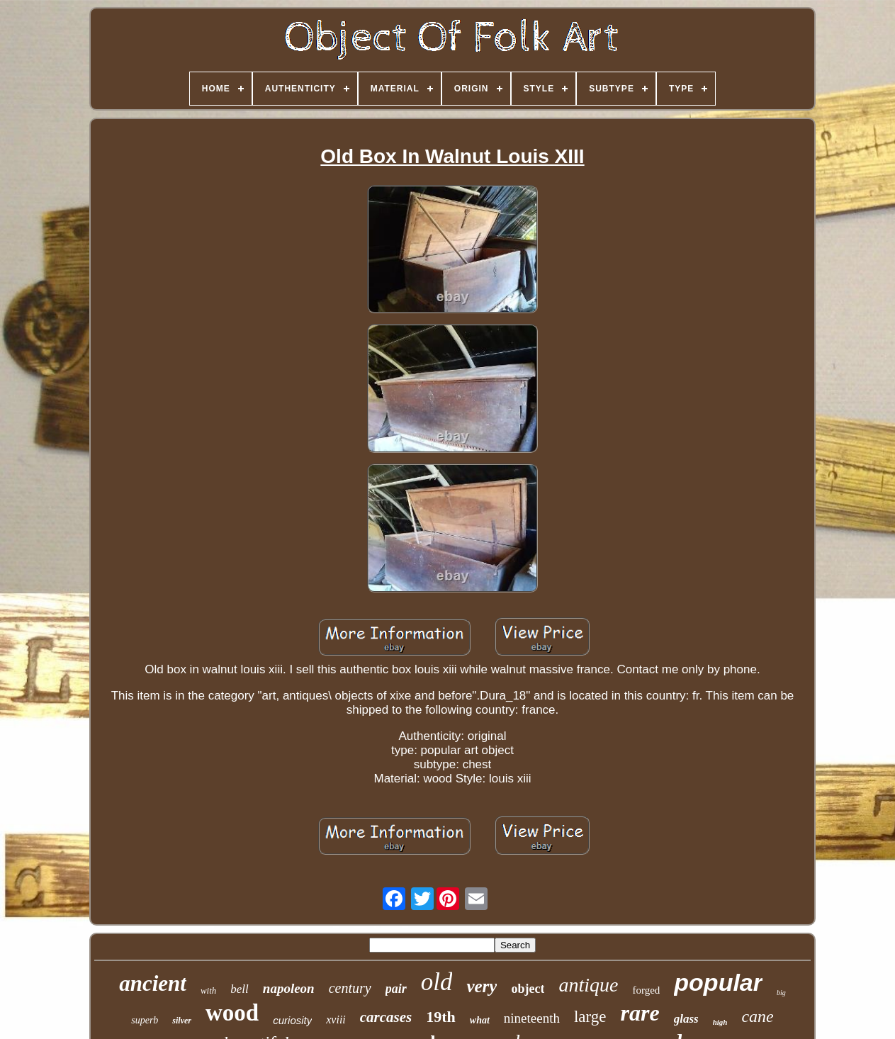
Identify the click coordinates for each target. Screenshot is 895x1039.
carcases (386, 1017)
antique (588, 985)
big (781, 992)
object (527, 989)
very (481, 986)
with (208, 990)
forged (646, 990)
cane (757, 1016)
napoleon (289, 988)
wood (232, 1013)
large (590, 1017)
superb (144, 1020)
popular (718, 982)
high (720, 1022)
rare (640, 1013)
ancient (152, 983)
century (350, 988)
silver (181, 1021)
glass (686, 1019)
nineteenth (532, 1018)
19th (441, 1017)
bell (239, 989)
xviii (336, 1019)
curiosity (292, 1020)
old (437, 982)
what (480, 1020)
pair (396, 989)
